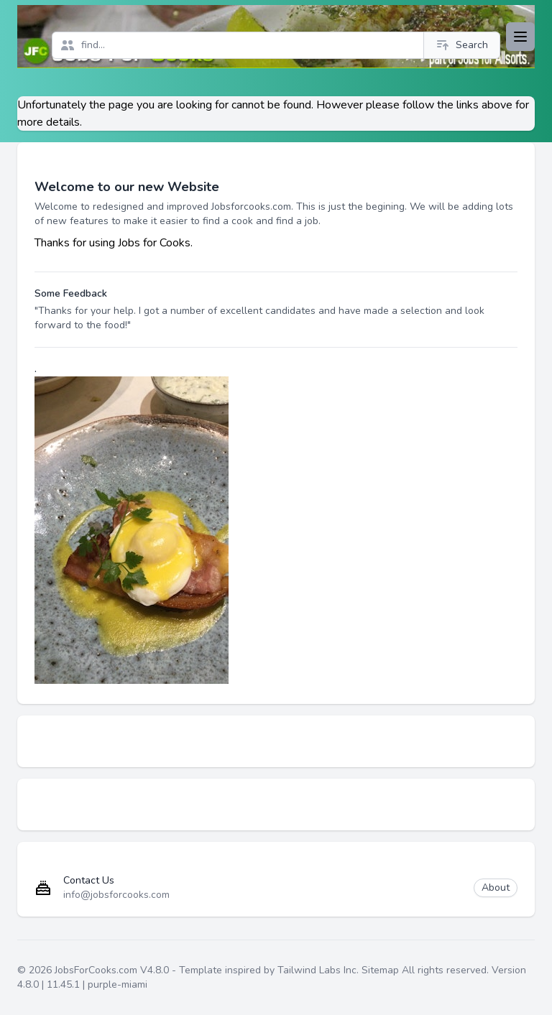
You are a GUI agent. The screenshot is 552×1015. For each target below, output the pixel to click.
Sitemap (380, 970)
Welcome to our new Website (126, 186)
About (496, 887)
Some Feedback (70, 293)
